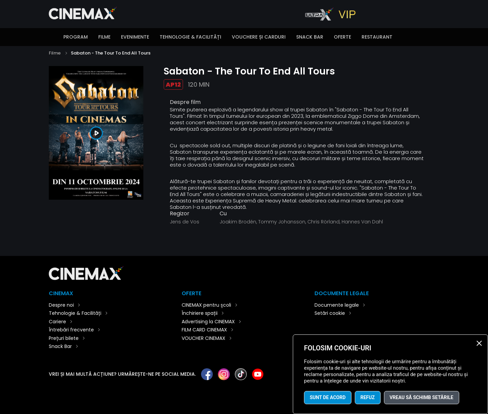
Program (75, 37)
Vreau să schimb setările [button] (421, 397)
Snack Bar (309, 37)
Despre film (185, 102)
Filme (104, 37)
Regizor (179, 213)
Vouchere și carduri (259, 37)
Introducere (52, 37)
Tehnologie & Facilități (190, 37)
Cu (223, 213)
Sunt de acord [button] (328, 397)
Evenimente (135, 37)
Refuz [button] (368, 397)
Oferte (342, 37)
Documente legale (336, 305)
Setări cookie (329, 313)
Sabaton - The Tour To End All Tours (110, 53)
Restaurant (377, 37)
